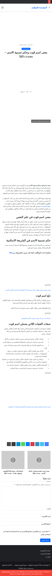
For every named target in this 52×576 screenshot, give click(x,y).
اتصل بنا (48, 557)
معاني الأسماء (23, 44)
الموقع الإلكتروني (45, 524)
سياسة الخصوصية (45, 550)
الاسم (48, 509)
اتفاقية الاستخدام (45, 554)
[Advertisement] (26, 27)
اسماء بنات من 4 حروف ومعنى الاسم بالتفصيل (36, 318)
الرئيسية (30, 44)
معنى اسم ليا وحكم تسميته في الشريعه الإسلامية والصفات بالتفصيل (29, 407)
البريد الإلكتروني (45, 516)
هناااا (11, 253)
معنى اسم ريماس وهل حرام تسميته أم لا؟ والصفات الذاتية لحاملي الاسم (28, 290)
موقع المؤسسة (45, 206)
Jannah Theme (6, 572)
